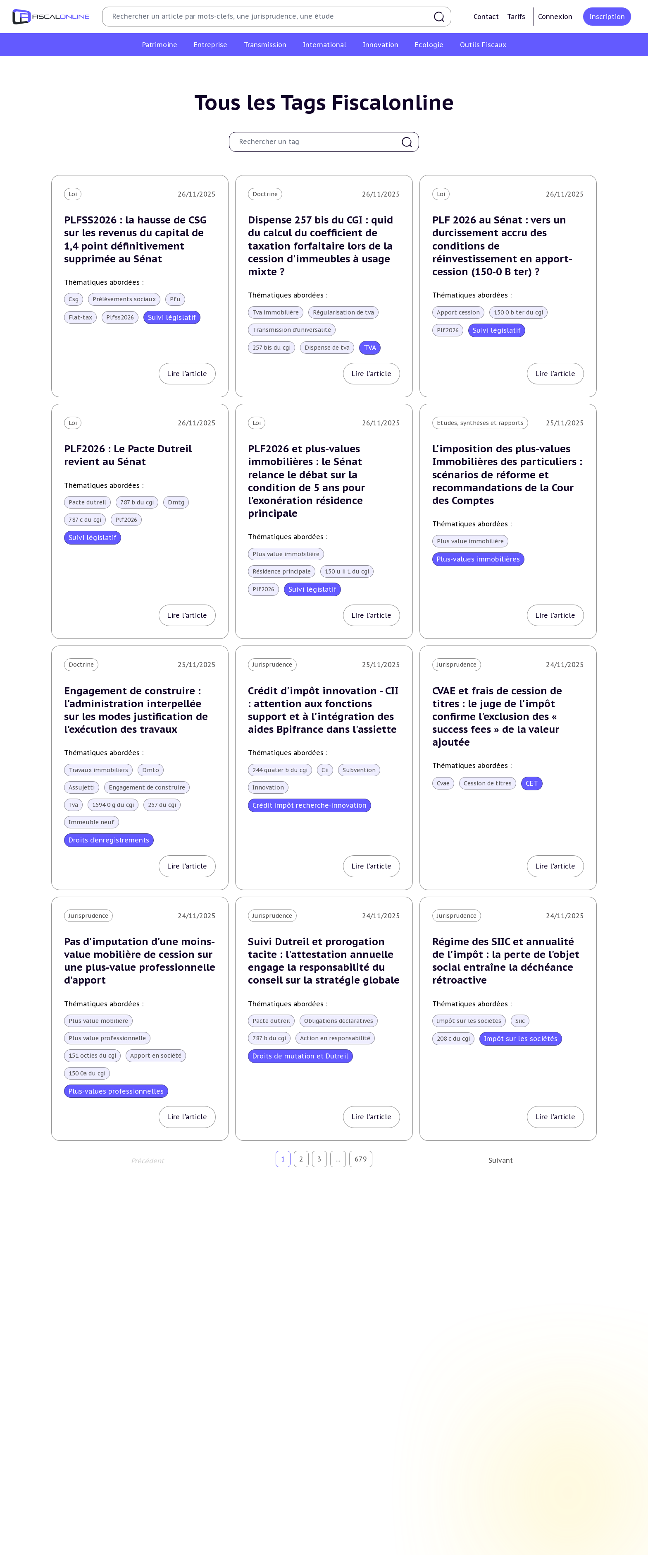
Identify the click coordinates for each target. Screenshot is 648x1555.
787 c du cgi (85, 519)
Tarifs (516, 16)
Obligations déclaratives (338, 1021)
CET (532, 783)
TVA (370, 347)
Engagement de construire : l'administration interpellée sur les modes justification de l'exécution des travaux (136, 710)
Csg (74, 299)
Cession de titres (488, 783)
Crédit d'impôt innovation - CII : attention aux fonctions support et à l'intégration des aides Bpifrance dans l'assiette (323, 710)
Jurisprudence (272, 664)
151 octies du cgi (92, 1055)
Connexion (555, 16)
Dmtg (176, 502)
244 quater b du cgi (280, 770)
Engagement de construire (147, 787)
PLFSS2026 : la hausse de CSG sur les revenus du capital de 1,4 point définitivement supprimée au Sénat (135, 239)
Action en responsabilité (335, 1038)
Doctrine (265, 194)
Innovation (268, 787)
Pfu (175, 299)
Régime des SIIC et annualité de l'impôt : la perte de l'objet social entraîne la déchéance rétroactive (505, 961)
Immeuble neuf (91, 822)
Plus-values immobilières (478, 559)
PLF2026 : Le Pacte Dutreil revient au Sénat (128, 455)
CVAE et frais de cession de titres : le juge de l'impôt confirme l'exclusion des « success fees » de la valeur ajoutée (497, 716)
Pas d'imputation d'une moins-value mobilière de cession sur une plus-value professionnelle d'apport (139, 961)
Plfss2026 (120, 317)
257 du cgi (162, 805)
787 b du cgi (137, 502)
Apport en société (155, 1055)
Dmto (150, 770)
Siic (520, 1021)
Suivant (500, 1160)
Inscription (607, 16)
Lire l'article (187, 374)
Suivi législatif (172, 317)
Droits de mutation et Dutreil (300, 1056)
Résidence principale (282, 571)
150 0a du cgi (87, 1073)
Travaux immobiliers (98, 770)
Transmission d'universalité (292, 330)
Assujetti (82, 787)
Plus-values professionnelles (116, 1091)
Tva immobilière (276, 312)
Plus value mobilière (98, 1021)
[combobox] (319, 141)
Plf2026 (448, 330)
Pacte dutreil (87, 502)
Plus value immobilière (286, 554)
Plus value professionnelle (107, 1038)
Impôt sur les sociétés (469, 1021)
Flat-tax (80, 317)
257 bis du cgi (272, 347)
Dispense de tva (327, 347)
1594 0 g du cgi (113, 805)
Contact (486, 16)
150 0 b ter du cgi (518, 312)
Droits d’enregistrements (109, 840)
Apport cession (458, 312)
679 (361, 1159)
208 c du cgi (453, 1038)
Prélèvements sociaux (124, 299)
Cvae (443, 783)
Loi (73, 194)
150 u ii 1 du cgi (347, 571)
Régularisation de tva (343, 312)
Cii (325, 770)
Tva (73, 805)
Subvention (359, 770)
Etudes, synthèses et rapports (480, 423)
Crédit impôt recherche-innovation (310, 805)
